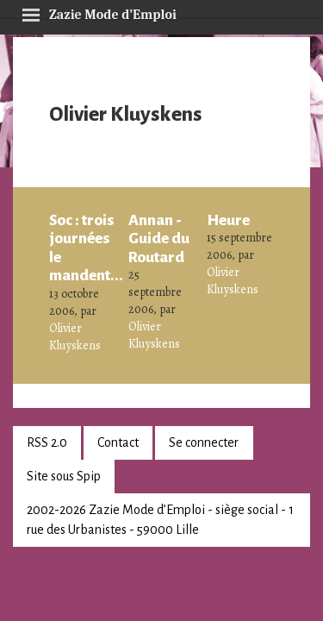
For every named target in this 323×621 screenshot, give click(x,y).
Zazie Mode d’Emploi (99, 12)
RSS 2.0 (47, 442)
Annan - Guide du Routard (158, 238)
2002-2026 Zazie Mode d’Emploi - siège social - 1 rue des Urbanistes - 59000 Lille (160, 519)
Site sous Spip (64, 476)
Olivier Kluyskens (75, 337)
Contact (118, 442)
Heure (228, 220)
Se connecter (204, 442)
